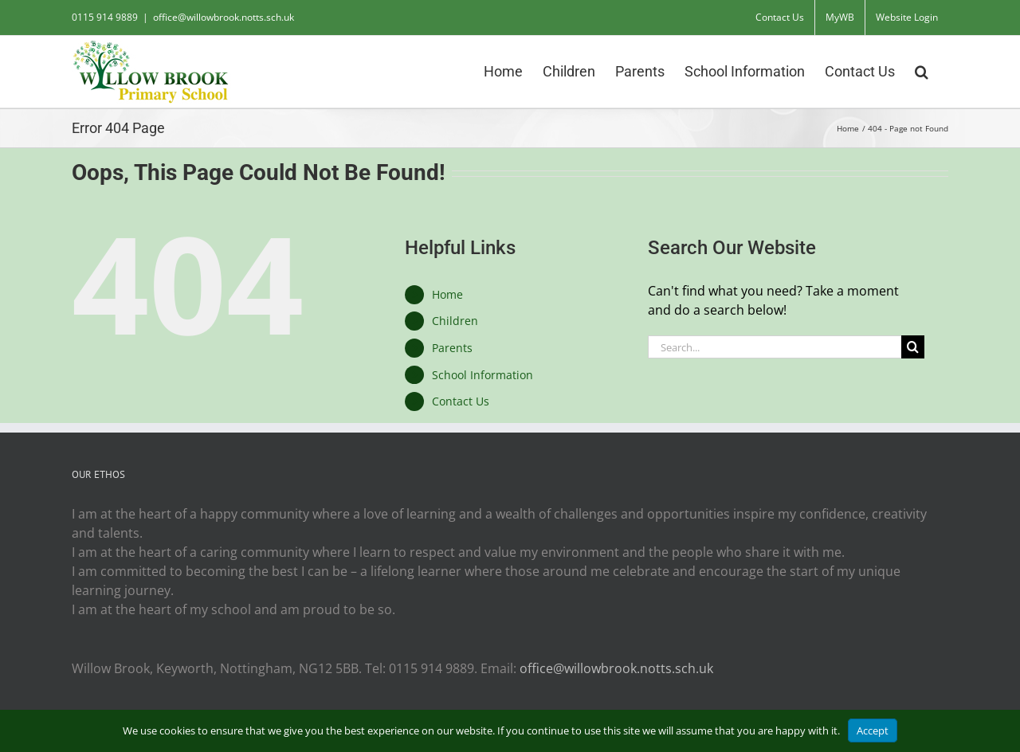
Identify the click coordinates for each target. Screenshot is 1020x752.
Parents (452, 347)
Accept (873, 730)
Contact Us (460, 401)
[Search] (912, 346)
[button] (921, 70)
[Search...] (774, 346)
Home (447, 294)
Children (455, 320)
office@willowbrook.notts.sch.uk (223, 17)
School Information (482, 374)
